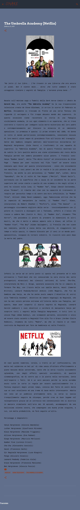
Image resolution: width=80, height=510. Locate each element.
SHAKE (12, 4)
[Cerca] (20, 4)
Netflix (7, 472)
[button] (5, 30)
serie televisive (18, 472)
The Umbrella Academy (34, 472)
